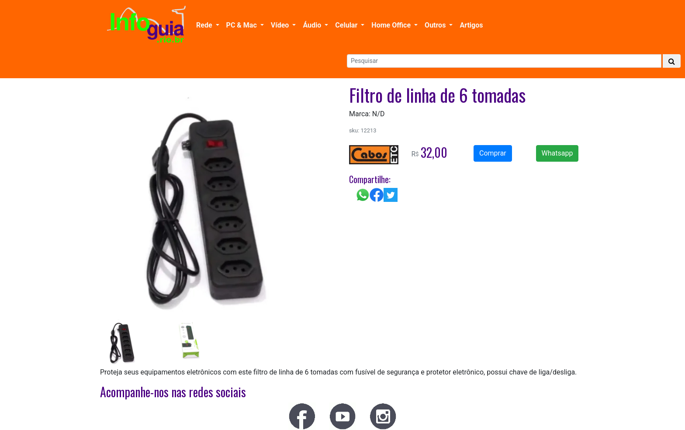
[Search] (504, 61)
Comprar (492, 153)
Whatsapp (557, 153)
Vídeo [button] (281, 25)
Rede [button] (205, 25)
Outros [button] (436, 25)
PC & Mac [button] (242, 25)
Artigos (471, 25)
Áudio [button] (313, 25)
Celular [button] (347, 25)
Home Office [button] (391, 25)
